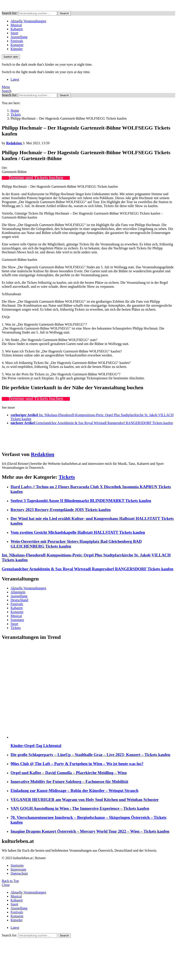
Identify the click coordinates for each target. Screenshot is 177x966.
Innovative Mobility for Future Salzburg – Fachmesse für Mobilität (69, 781)
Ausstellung (19, 37)
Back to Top (10, 881)
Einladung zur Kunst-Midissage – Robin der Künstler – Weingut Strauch (74, 790)
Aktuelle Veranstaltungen (28, 21)
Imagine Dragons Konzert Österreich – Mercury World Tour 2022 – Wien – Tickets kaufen (90, 831)
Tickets (67, 477)
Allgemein (18, 592)
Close (6, 885)
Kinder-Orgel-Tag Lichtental (36, 745)
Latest (15, 79)
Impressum (18, 869)
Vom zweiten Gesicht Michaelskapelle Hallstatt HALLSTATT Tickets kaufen (78, 532)
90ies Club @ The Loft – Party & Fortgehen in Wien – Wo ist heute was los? (77, 763)
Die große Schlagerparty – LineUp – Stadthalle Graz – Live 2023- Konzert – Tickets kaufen (90, 754)
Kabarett (17, 29)
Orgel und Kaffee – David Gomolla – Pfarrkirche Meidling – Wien (69, 772)
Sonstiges (17, 620)
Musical (16, 25)
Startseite (17, 865)
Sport (14, 33)
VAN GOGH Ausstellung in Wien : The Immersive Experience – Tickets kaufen (80, 808)
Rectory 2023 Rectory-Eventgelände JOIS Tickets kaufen (61, 509)
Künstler (17, 49)
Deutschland (19, 600)
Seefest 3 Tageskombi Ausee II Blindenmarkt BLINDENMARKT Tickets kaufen (81, 500)
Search (64, 13)
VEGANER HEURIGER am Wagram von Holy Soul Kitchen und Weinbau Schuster (85, 799)
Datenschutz (19, 873)
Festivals (17, 41)
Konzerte (17, 45)
